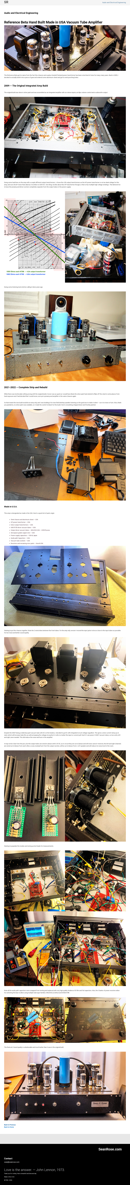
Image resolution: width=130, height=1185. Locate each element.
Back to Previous (10, 1125)
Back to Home (9, 1127)
